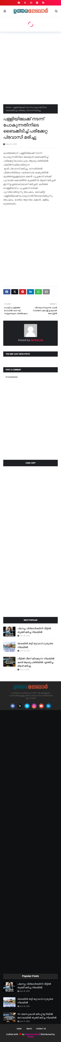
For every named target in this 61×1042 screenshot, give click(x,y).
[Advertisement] (30, 66)
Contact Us (41, 1029)
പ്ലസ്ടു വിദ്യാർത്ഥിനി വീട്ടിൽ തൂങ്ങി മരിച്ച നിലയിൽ (34, 630)
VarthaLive (36, 340)
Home (8, 107)
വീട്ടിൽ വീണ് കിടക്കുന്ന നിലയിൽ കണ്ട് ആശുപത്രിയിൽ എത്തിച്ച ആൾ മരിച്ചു (35, 662)
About (29, 1029)
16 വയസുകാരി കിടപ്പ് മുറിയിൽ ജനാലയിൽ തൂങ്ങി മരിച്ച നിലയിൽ (36, 1016)
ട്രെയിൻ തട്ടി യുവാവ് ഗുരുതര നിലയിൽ (35, 645)
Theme (30, 1037)
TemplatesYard (32, 1034)
